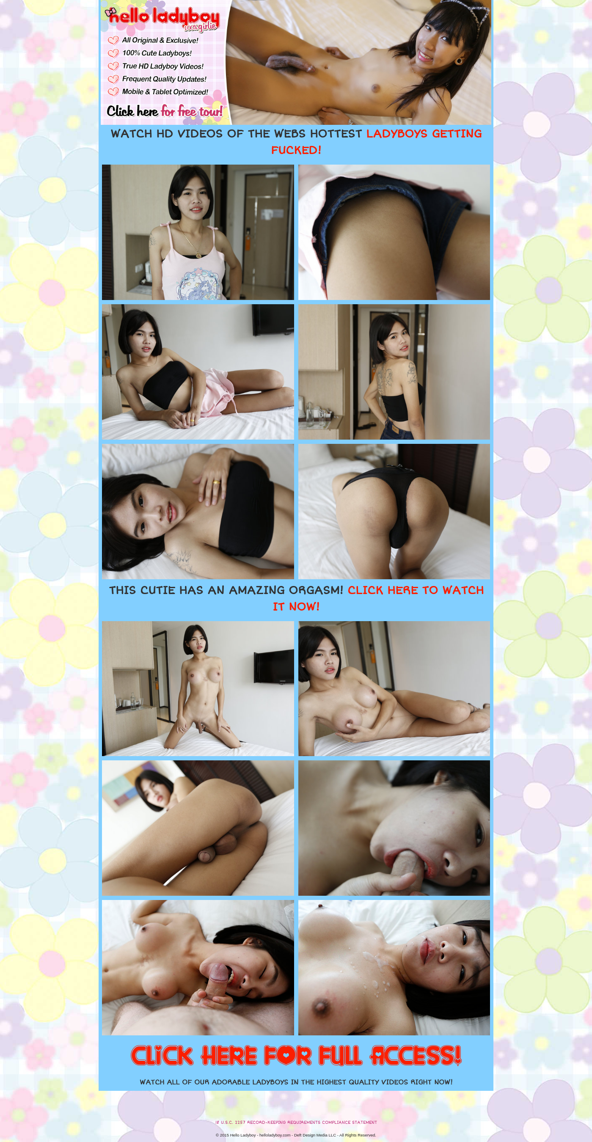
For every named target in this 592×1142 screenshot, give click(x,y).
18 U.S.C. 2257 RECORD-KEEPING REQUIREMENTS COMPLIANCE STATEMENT (296, 1122)
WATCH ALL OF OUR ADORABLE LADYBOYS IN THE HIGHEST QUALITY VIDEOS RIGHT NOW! (296, 1082)
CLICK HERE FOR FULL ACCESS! (296, 1056)
